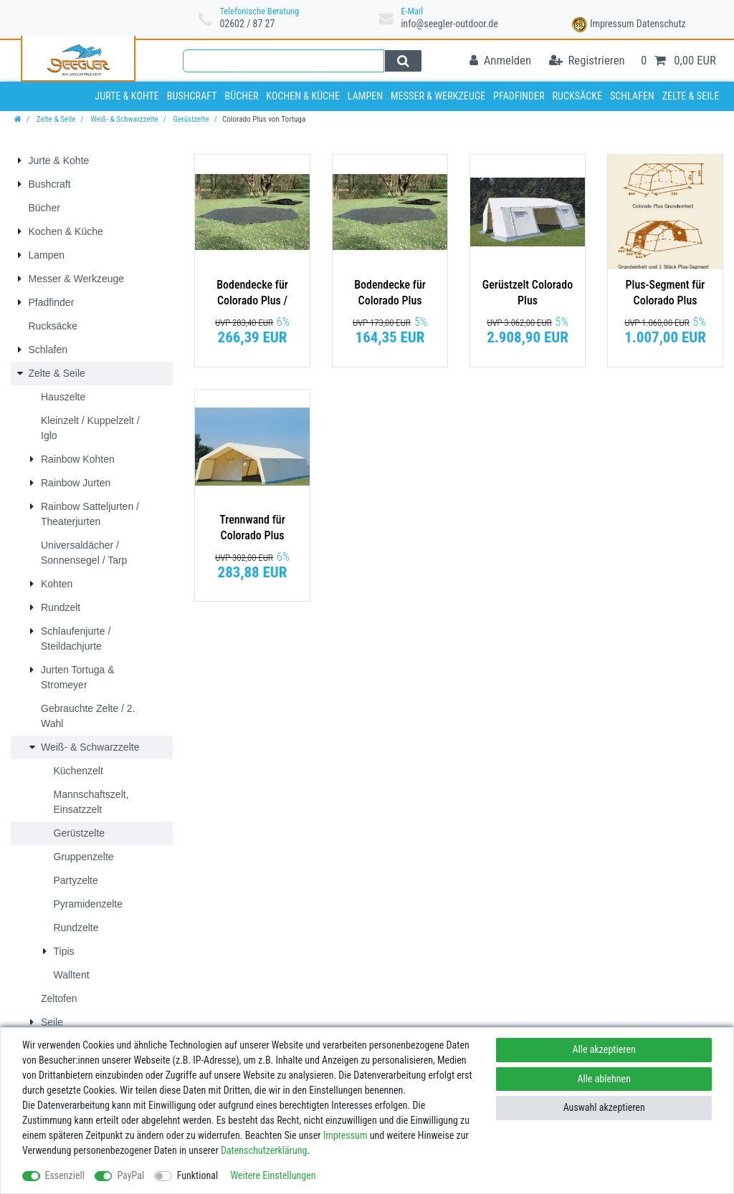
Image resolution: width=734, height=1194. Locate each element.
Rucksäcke (578, 96)
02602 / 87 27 (247, 23)
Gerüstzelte (190, 119)
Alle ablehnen (604, 1078)
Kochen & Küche (303, 96)
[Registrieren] (587, 61)
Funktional (198, 1175)
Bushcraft (192, 96)
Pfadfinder (519, 96)
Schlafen (632, 96)
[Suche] (403, 60)
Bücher (241, 96)
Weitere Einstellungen (272, 1175)
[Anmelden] (500, 61)
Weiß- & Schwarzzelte (123, 119)
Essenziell (65, 1175)
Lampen (365, 96)
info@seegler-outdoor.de (449, 23)
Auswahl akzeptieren (604, 1107)
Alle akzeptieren (604, 1049)
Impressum (612, 23)
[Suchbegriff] (283, 60)
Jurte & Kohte (127, 96)
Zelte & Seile (691, 96)
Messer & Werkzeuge (438, 96)
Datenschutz (661, 23)
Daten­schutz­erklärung (264, 1150)
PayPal (130, 1175)
